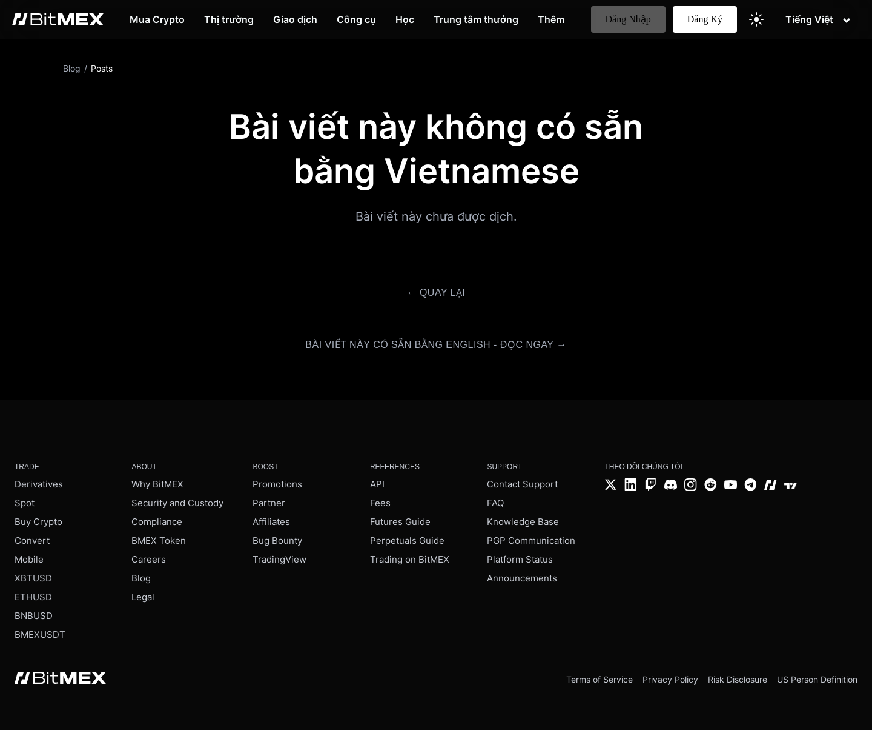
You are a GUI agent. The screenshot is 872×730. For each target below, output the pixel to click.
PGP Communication (531, 540)
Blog (141, 578)
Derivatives (39, 484)
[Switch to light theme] (756, 19)
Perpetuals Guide (407, 540)
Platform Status (520, 559)
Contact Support (522, 484)
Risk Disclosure (737, 679)
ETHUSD (33, 597)
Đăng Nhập (628, 19)
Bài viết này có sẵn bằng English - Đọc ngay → (435, 345)
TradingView (279, 559)
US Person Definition (817, 679)
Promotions (277, 484)
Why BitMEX (157, 484)
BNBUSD (34, 615)
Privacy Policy (670, 679)
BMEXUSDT (40, 634)
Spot (25, 503)
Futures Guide (400, 521)
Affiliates (271, 521)
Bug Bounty (277, 540)
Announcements (522, 578)
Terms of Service (599, 679)
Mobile (29, 559)
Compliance (156, 521)
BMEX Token (158, 540)
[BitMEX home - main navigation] (58, 19)
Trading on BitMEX (409, 559)
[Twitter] (610, 486)
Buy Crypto (38, 521)
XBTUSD (33, 578)
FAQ (495, 503)
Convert (32, 540)
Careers (148, 559)
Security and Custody (177, 503)
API (377, 484)
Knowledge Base (523, 521)
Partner (269, 503)
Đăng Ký (704, 19)
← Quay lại (435, 292)
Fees (380, 503)
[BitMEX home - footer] (60, 679)
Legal (142, 597)
